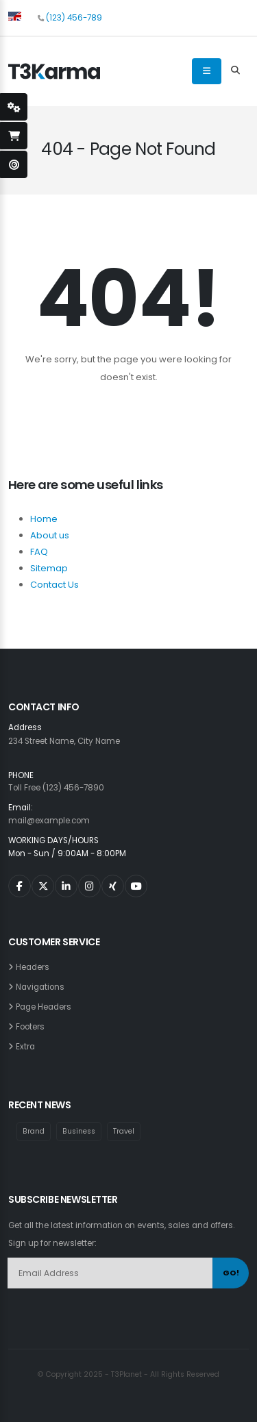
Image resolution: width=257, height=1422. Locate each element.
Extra (27, 1046)
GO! (231, 1272)
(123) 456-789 (74, 17)
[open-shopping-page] (13, 135)
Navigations (42, 987)
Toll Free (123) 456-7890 (56, 787)
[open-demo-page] (13, 164)
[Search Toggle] (235, 71)
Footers (32, 1026)
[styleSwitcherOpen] (13, 107)
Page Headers (45, 1006)
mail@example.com (49, 820)
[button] (14, 16)
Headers (34, 967)
